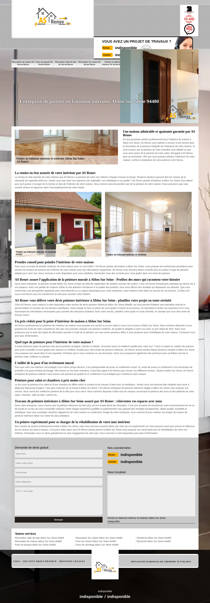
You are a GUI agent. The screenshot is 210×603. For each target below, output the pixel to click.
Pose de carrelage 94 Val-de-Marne (154, 44)
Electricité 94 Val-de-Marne (190, 44)
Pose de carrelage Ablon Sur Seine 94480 (97, 543)
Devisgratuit (121, 20)
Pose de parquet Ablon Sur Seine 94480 (35, 543)
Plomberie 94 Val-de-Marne (173, 44)
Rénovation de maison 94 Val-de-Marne (23, 44)
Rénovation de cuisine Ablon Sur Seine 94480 (99, 537)
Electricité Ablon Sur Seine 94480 (154, 540)
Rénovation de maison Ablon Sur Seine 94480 (38, 540)
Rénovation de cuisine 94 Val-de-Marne (89, 44)
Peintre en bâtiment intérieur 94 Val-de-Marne (113, 44)
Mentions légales (72, 560)
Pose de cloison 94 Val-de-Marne (134, 44)
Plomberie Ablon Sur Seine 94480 (154, 537)
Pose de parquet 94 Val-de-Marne (44, 44)
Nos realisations (159, 32)
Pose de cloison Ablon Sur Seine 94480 (96, 540)
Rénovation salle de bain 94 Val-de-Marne (65, 44)
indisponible (97, 17)
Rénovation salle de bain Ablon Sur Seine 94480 (39, 537)
